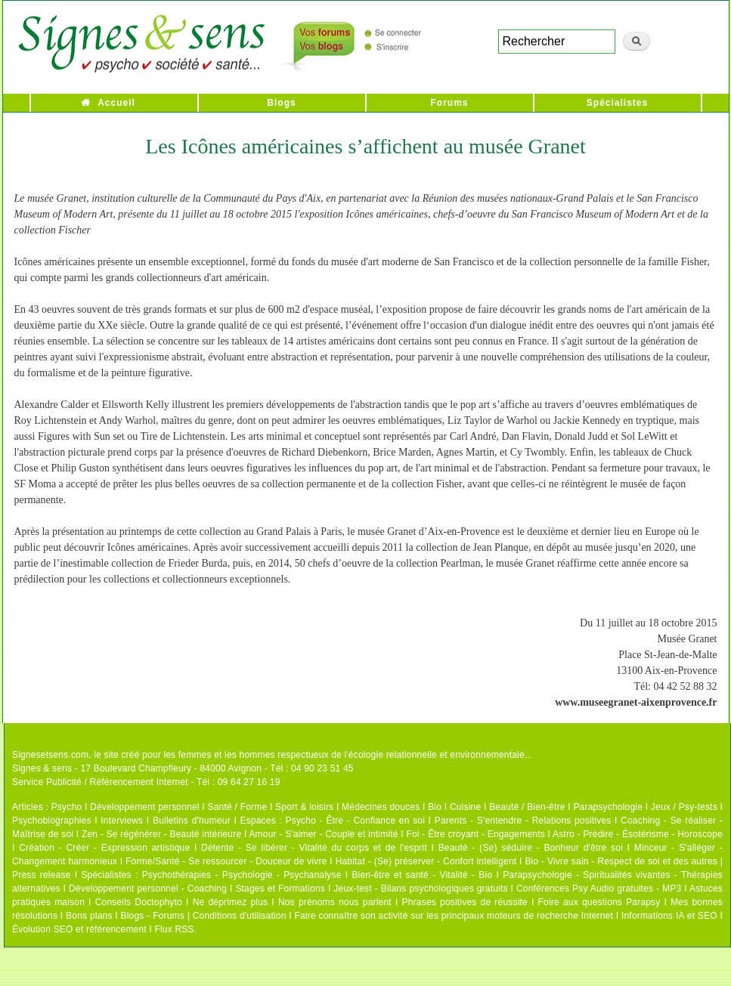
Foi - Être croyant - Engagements (475, 834)
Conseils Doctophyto (138, 902)
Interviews (122, 820)
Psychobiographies (51, 820)
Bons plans (89, 915)
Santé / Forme (238, 807)
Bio (434, 807)
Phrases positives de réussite (465, 902)
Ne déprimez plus (230, 902)
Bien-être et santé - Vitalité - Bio (422, 875)
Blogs (281, 102)
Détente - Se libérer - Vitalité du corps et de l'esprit (314, 847)
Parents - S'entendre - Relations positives (523, 820)
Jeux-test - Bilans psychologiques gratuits (420, 888)
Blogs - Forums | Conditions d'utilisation (204, 915)
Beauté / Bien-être (527, 807)
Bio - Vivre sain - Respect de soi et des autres (621, 861)
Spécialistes (617, 102)
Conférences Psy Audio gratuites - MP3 (598, 888)
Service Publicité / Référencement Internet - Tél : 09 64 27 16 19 (146, 782)
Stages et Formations (280, 888)
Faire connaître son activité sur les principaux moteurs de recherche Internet (453, 915)
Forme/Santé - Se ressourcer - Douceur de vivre (226, 861)
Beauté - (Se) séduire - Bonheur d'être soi (530, 847)
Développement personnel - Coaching (148, 888)
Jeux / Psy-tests (684, 807)
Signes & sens (42, 768)
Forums (449, 102)
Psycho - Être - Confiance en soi (356, 820)
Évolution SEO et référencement (79, 929)
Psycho (66, 807)
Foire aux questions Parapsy (599, 902)
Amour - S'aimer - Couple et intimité (323, 834)
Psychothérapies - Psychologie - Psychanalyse (242, 875)
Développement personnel (145, 807)
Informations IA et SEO (669, 915)
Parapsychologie (608, 807)
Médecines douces (381, 807)
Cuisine (465, 807)
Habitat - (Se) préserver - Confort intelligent (426, 861)
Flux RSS (174, 929)
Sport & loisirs (304, 807)
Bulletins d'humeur (192, 820)
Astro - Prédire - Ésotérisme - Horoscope (638, 834)
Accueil (116, 102)
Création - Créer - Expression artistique (104, 847)
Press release (41, 875)
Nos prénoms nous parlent (335, 902)
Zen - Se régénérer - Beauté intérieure (161, 834)
